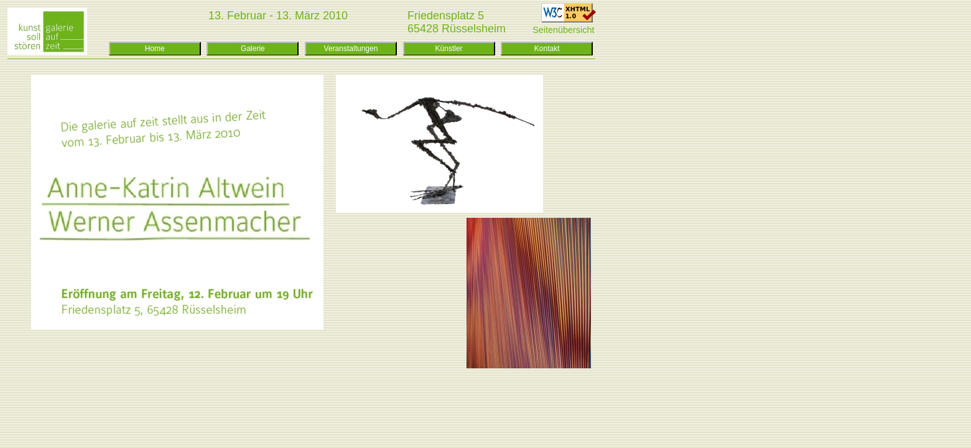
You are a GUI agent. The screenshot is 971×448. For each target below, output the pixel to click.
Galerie (253, 48)
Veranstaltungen (351, 48)
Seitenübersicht (563, 30)
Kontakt (547, 48)
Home (155, 48)
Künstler (449, 48)
